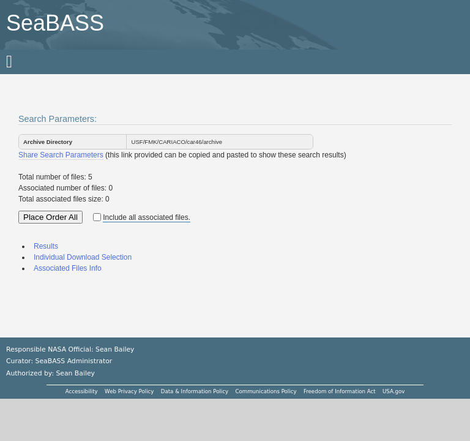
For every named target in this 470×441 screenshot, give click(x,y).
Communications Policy (265, 391)
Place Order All (50, 217)
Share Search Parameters (60, 155)
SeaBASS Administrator (74, 361)
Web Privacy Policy (129, 391)
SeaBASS (55, 23)
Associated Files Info (68, 268)
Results (46, 246)
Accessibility (81, 391)
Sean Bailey (75, 373)
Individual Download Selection (83, 257)
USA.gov (393, 391)
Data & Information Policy (194, 391)
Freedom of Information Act (340, 391)
